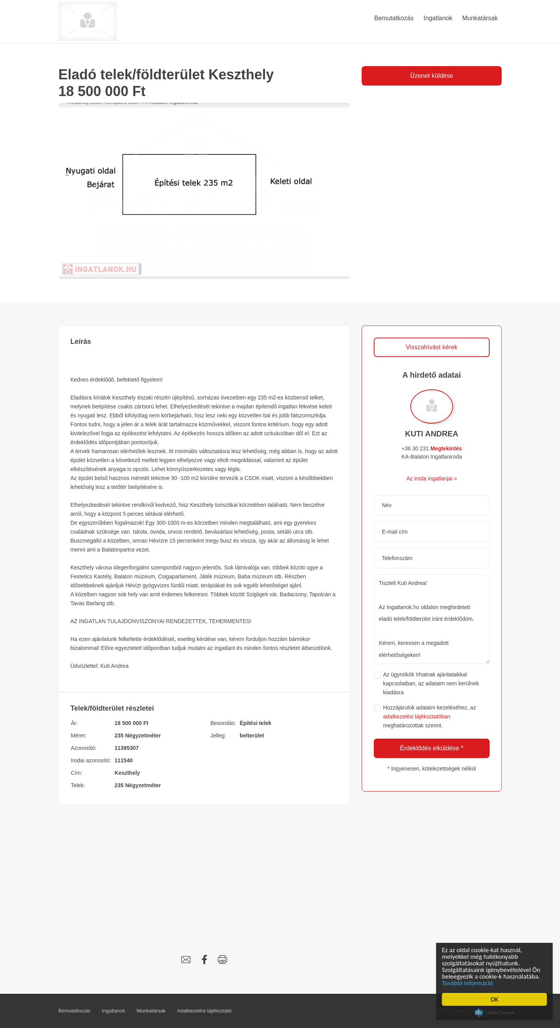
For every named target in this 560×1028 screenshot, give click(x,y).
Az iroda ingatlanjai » (431, 478)
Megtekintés (446, 448)
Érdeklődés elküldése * (432, 748)
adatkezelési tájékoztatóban (416, 716)
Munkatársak (150, 1011)
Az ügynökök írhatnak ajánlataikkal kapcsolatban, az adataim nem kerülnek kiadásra (431, 683)
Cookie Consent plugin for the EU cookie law (495, 1013)
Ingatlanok (113, 1011)
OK (496, 999)
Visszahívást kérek (431, 347)
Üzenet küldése (431, 75)
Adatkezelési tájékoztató (204, 1011)
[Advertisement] (204, 871)
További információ (468, 983)
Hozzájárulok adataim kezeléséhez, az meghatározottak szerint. (429, 716)
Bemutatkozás (74, 1011)
